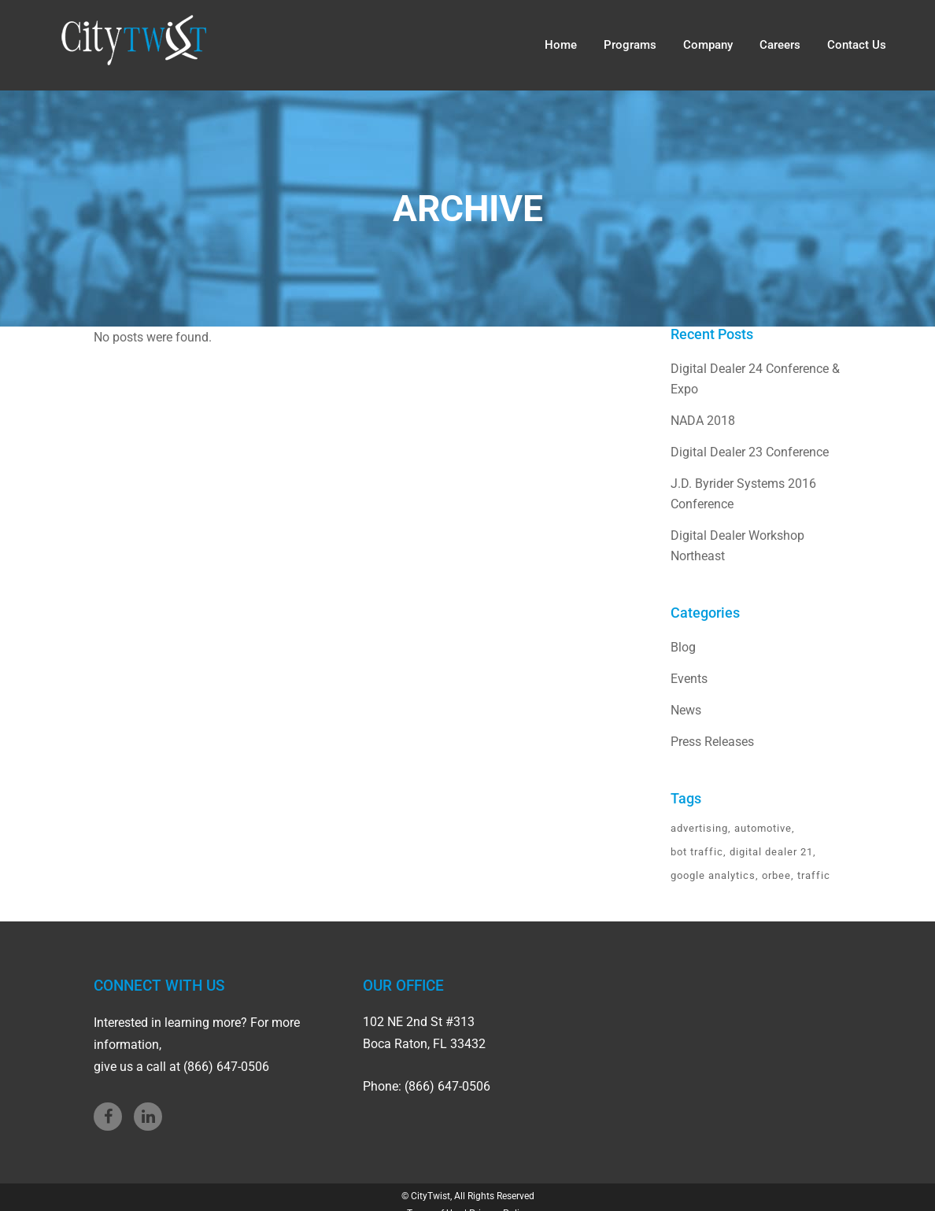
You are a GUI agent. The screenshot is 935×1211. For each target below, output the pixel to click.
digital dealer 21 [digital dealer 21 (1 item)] (771, 852)
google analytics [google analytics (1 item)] (713, 875)
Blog (683, 647)
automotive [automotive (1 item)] (763, 828)
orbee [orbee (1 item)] (776, 875)
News (686, 710)
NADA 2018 (703, 420)
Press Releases (712, 741)
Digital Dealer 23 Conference (750, 452)
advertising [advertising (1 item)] (699, 828)
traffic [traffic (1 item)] (813, 875)
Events (689, 678)
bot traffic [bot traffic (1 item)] (697, 852)
